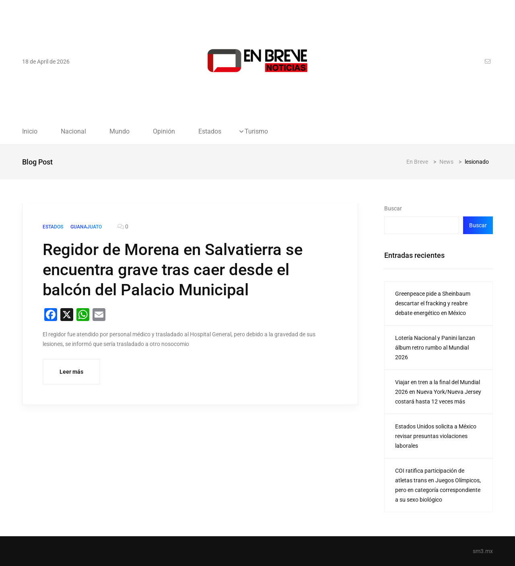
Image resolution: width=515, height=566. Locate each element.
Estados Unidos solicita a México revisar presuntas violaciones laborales (435, 436)
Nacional (73, 131)
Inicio (29, 131)
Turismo (256, 131)
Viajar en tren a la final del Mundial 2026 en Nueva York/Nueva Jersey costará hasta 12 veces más (438, 392)
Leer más (71, 371)
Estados (209, 131)
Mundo (119, 131)
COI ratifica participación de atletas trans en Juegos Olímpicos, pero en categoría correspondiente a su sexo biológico (438, 485)
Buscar (393, 208)
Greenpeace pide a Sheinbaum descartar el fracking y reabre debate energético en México (432, 303)
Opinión (164, 131)
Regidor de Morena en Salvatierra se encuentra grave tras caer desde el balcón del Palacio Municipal (173, 269)
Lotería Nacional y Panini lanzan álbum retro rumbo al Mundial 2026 (435, 347)
